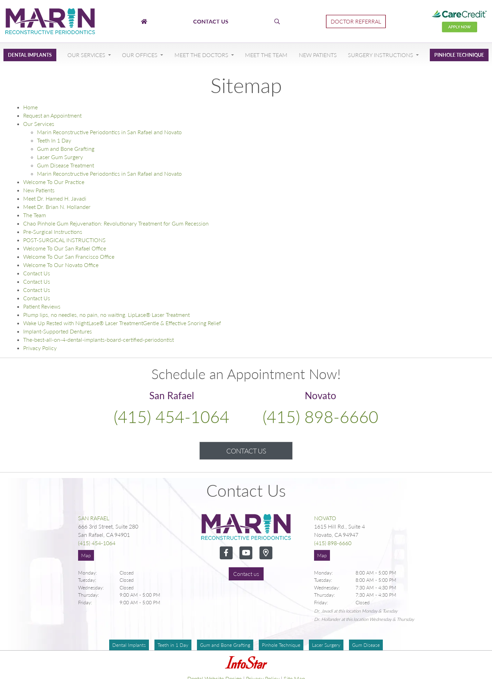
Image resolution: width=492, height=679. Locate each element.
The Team (34, 215)
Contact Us (36, 273)
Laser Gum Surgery (60, 157)
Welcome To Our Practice (53, 181)
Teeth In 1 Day (54, 140)
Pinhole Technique (459, 55)
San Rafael (93, 518)
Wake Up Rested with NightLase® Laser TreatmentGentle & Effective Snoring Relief (122, 323)
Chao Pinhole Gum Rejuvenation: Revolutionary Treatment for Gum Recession (116, 223)
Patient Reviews (41, 306)
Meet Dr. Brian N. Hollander (57, 206)
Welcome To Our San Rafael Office (64, 248)
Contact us (246, 573)
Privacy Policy (40, 348)
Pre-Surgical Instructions (52, 231)
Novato (325, 518)
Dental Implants (30, 55)
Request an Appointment (52, 115)
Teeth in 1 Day (173, 645)
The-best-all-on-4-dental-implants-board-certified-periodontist (98, 339)
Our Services (87, 55)
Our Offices (140, 55)
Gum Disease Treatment (65, 165)
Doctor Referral (356, 21)
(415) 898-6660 (320, 416)
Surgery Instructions (381, 55)
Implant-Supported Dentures (57, 331)
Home (30, 107)
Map (86, 555)
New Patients (318, 55)
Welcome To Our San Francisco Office (68, 256)
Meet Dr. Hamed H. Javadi (54, 198)
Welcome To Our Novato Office (60, 264)
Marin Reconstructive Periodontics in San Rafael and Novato (109, 132)
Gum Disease (366, 645)
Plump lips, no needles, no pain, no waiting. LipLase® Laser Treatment (106, 314)
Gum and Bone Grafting (65, 148)
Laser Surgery (326, 645)
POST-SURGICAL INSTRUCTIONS (64, 240)
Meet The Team (266, 55)
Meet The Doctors (202, 55)
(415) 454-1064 (171, 416)
